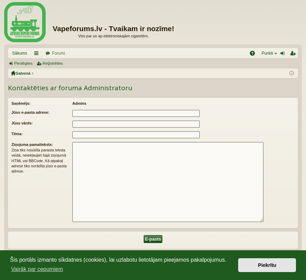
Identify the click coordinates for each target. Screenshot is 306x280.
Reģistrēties (53, 63)
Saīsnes (38, 54)
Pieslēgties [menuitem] (284, 54)
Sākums (19, 53)
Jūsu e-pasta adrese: (30, 112)
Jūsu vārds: (22, 123)
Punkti (267, 53)
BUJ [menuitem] (255, 54)
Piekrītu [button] (267, 265)
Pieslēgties (23, 63)
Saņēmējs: (20, 103)
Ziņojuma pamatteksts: (32, 144)
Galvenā (23, 73)
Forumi (58, 53)
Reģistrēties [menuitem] (294, 54)
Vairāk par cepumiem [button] (37, 269)
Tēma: (16, 134)
